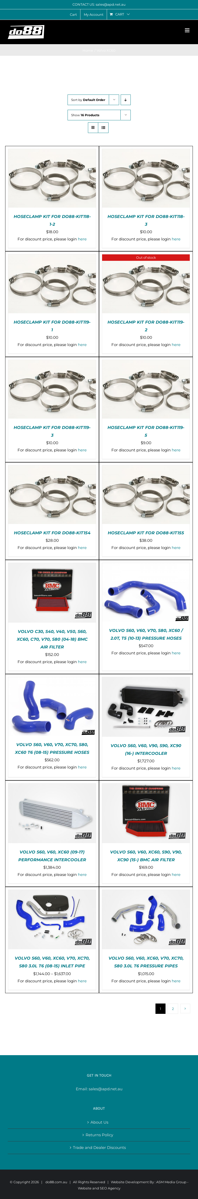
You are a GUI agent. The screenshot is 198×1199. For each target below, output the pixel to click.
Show (85, 115)
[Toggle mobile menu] (187, 30)
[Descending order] (126, 100)
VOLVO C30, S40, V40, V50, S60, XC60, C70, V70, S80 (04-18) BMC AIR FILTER (52, 639)
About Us (99, 1122)
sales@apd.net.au (105, 1088)
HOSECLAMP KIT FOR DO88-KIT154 (52, 532)
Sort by (88, 100)
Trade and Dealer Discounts (99, 1147)
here (82, 239)
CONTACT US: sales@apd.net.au (99, 4)
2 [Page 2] (173, 1009)
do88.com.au (56, 1182)
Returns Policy (99, 1134)
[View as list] (103, 128)
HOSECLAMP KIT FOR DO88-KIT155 (146, 532)
